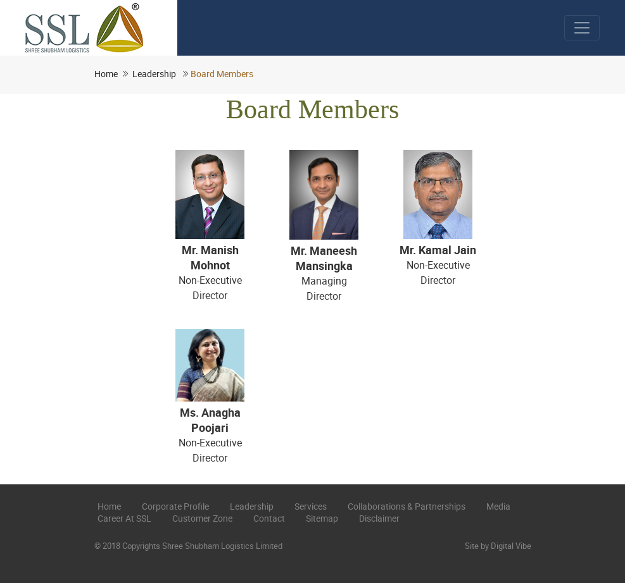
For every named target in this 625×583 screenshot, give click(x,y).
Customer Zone (202, 518)
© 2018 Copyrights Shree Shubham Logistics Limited (188, 545)
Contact (269, 518)
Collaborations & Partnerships (406, 506)
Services (310, 506)
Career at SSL (124, 518)
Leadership (154, 74)
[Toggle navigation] (582, 27)
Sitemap (322, 518)
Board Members (222, 74)
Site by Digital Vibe (498, 545)
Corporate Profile (175, 506)
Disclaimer (379, 518)
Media (498, 506)
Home (106, 74)
